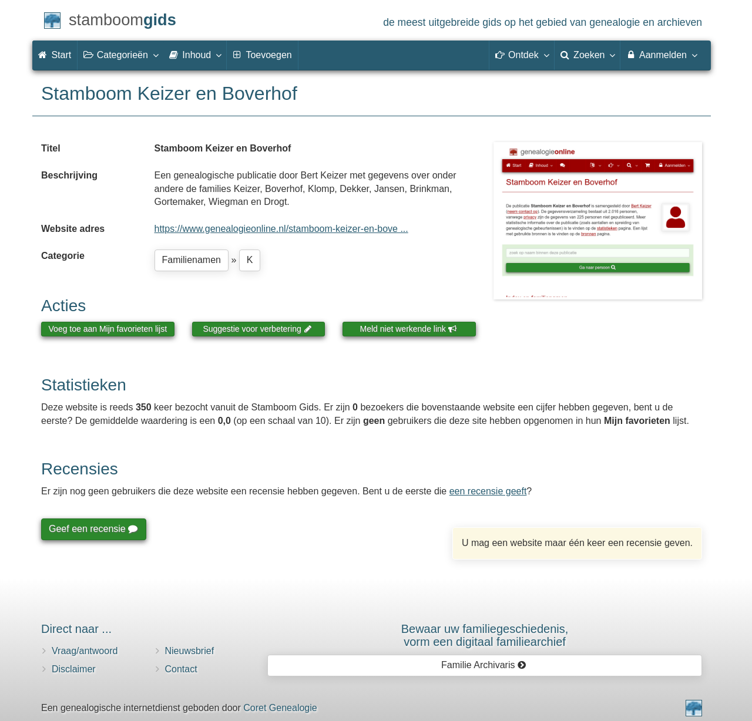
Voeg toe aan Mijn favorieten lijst (108, 328)
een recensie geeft (488, 491)
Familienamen (191, 260)
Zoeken (587, 54)
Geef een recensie (93, 529)
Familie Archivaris (483, 665)
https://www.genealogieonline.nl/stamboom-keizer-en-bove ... (281, 229)
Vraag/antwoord (85, 651)
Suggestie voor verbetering (257, 328)
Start (54, 55)
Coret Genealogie (280, 708)
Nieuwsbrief (189, 651)
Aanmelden (661, 54)
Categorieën (120, 54)
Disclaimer (74, 669)
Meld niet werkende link (408, 328)
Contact (181, 669)
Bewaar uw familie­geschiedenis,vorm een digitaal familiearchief (485, 635)
